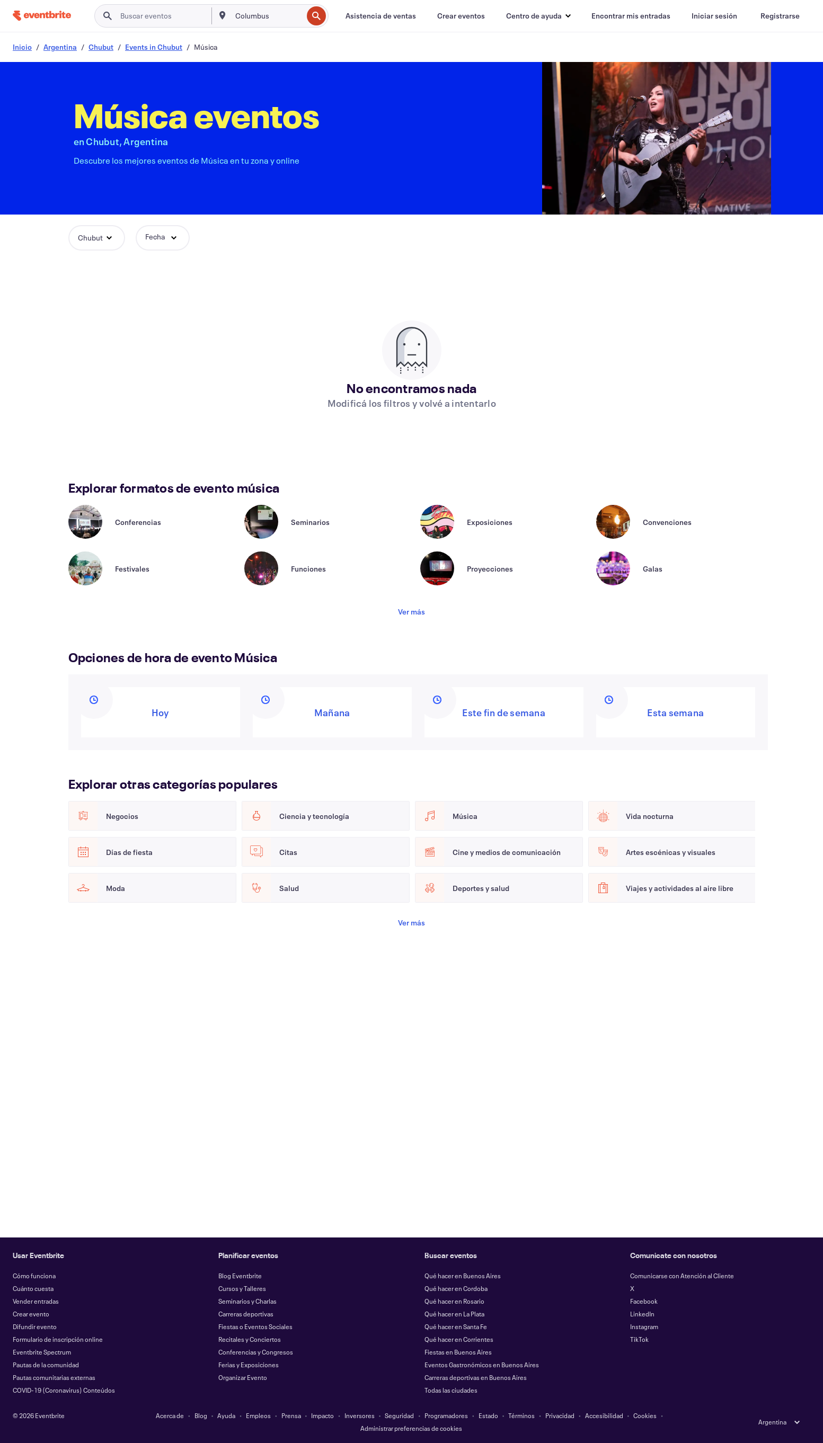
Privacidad (559, 1415)
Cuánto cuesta (33, 1288)
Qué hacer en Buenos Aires (462, 1275)
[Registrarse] (780, 15)
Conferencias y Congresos (255, 1352)
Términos (521, 1415)
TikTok (639, 1339)
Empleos (258, 1415)
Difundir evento (35, 1326)
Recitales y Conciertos (249, 1339)
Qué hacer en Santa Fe (455, 1326)
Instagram (644, 1326)
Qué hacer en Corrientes (458, 1339)
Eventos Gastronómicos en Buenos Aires (481, 1364)
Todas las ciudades (450, 1390)
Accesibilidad (604, 1415)
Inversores (359, 1415)
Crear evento (31, 1314)
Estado (488, 1415)
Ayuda (226, 1415)
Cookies (645, 1415)
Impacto (322, 1415)
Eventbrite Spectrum (42, 1352)
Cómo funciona (34, 1275)
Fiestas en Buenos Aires (458, 1352)
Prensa (291, 1415)
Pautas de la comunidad (46, 1364)
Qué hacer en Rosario (454, 1301)
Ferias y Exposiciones (248, 1364)
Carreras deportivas (245, 1314)
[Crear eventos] (461, 15)
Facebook (644, 1301)
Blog (200, 1415)
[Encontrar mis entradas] (631, 15)
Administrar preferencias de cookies (411, 1428)
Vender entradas (36, 1301)
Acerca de (170, 1415)
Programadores (446, 1415)
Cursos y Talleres (242, 1288)
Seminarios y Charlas (247, 1301)
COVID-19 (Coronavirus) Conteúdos (64, 1390)
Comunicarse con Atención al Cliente (682, 1275)
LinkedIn (642, 1314)
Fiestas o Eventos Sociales (255, 1326)
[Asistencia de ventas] (380, 15)
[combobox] (268, 16)
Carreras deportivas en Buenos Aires (475, 1377)
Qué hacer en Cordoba (456, 1288)
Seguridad (399, 1415)
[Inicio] (42, 15)
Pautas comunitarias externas (54, 1377)
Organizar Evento (242, 1377)
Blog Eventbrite (240, 1275)
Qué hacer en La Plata (454, 1314)
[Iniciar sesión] (714, 15)
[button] (538, 16)
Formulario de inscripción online (58, 1339)
